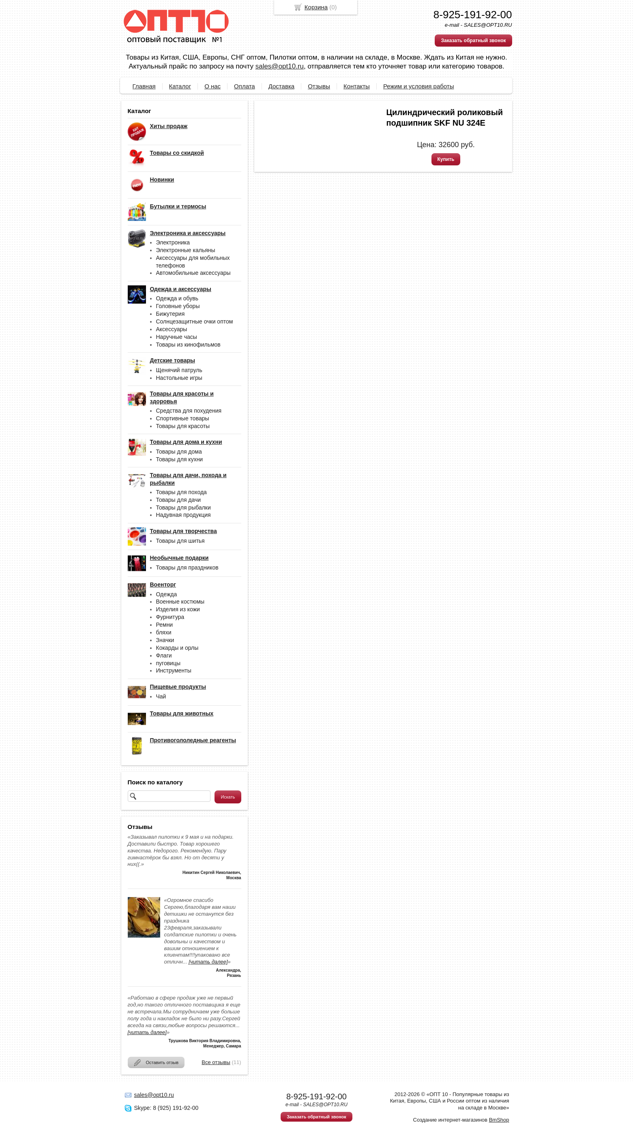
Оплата (244, 86)
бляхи (164, 632)
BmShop (499, 1120)
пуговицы (168, 663)
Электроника (173, 242)
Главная (144, 86)
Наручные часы (176, 337)
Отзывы (319, 86)
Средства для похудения (189, 410)
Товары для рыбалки (183, 507)
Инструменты (173, 670)
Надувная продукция (183, 515)
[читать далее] (208, 962)
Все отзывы (216, 1062)
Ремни (164, 624)
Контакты (356, 86)
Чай (161, 696)
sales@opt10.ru (279, 66)
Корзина (316, 7)
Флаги (164, 655)
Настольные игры (179, 378)
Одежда (166, 594)
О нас (212, 86)
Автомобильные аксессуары (193, 273)
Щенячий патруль (179, 370)
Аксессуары (171, 329)
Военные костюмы (180, 601)
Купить (446, 159)
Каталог (180, 86)
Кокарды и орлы (177, 648)
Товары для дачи (178, 500)
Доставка (281, 86)
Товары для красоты (183, 426)
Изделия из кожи (178, 609)
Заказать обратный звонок (473, 40)
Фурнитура (170, 617)
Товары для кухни (179, 459)
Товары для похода (181, 492)
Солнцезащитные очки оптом (194, 321)
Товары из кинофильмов (188, 344)
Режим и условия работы (418, 86)
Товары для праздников (187, 567)
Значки (165, 640)
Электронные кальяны (185, 250)
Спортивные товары (182, 418)
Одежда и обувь (177, 298)
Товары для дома (179, 451)
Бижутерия (170, 314)
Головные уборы (178, 306)
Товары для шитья (180, 541)
